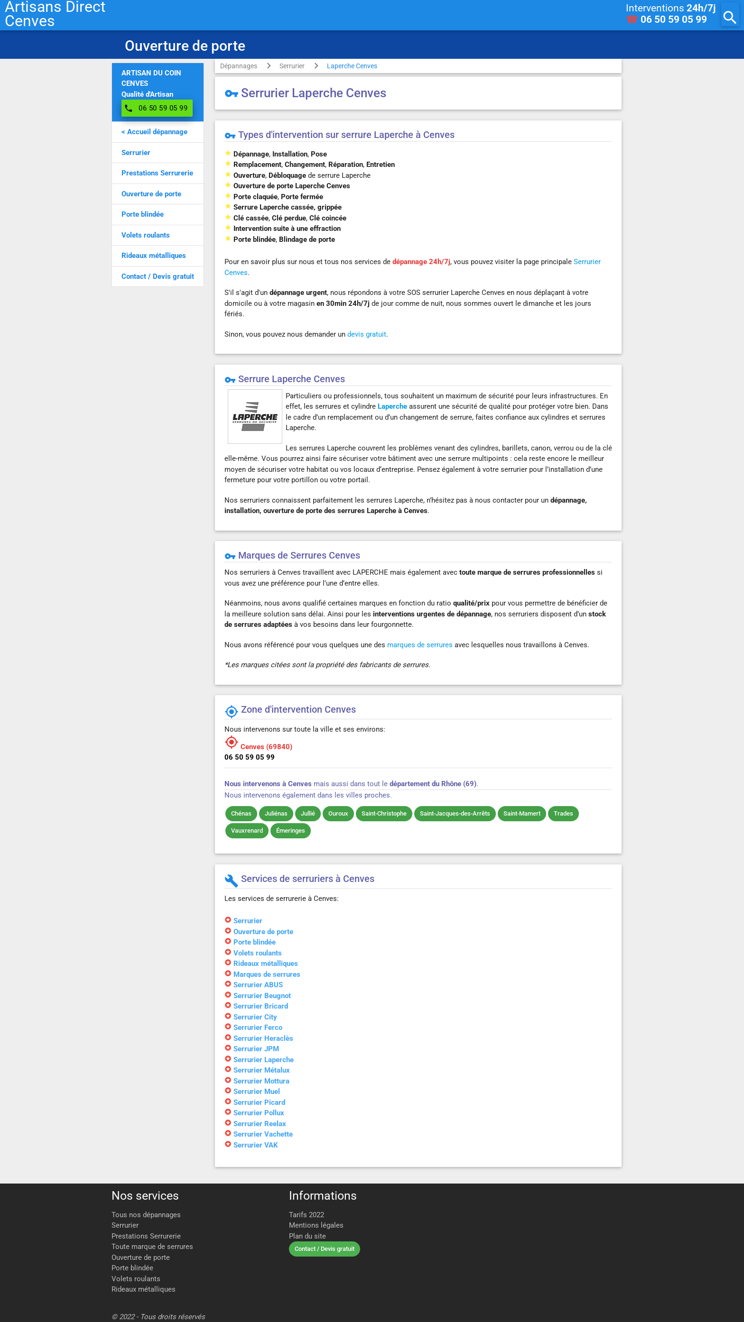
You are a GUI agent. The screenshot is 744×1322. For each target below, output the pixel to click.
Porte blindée (132, 1268)
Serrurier (292, 66)
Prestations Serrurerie (146, 1236)
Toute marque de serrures (152, 1246)
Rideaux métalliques (144, 1289)
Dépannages (238, 66)
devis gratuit (366, 334)
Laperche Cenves (352, 66)
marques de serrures (420, 645)
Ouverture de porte (141, 1257)
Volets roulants (136, 1279)
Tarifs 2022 (306, 1215)
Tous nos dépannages (146, 1215)
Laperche (392, 406)
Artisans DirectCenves (55, 14)
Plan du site (307, 1236)
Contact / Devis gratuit (324, 1248)
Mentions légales (316, 1225)
